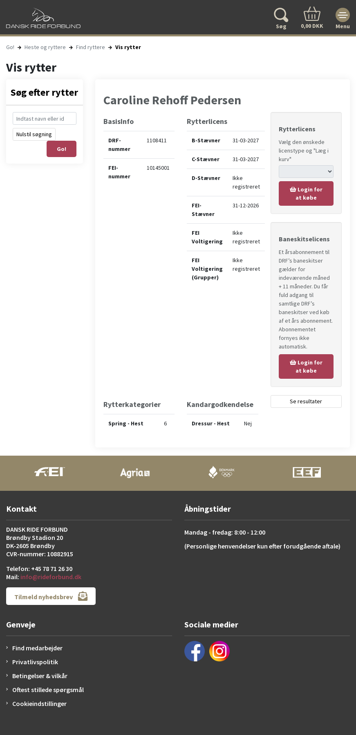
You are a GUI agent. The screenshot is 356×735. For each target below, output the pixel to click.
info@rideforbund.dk (50, 577)
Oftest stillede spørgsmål (48, 690)
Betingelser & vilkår (39, 676)
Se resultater (306, 401)
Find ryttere (90, 47)
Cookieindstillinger (39, 703)
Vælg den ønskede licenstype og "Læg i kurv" (304, 150)
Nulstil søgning (34, 134)
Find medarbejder (37, 648)
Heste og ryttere (45, 47)
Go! (10, 47)
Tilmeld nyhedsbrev (50, 596)
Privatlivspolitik (35, 662)
